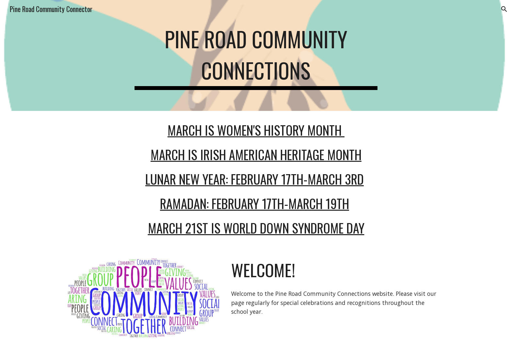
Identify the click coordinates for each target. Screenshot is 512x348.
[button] (504, 9)
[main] (256, 55)
